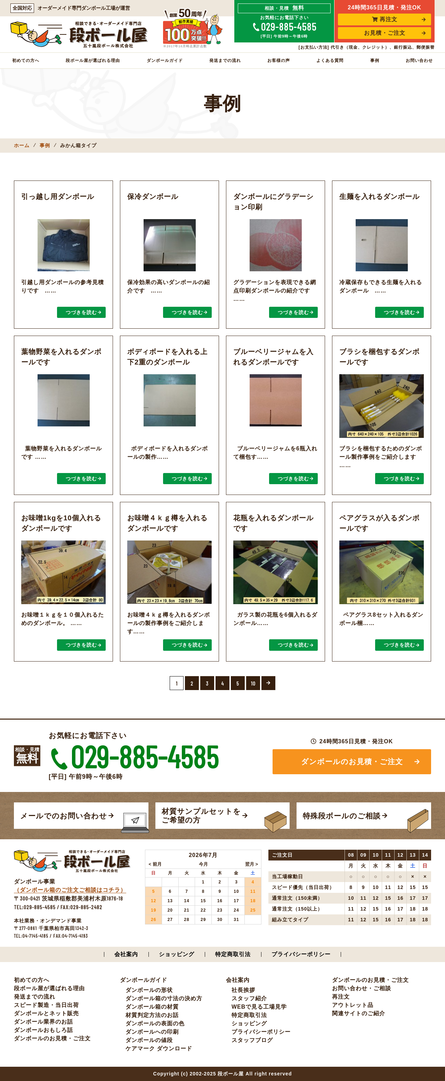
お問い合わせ (419, 60)
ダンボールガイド (165, 60)
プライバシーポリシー (301, 954)
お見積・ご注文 (384, 33)
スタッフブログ (252, 1040)
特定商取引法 (233, 954)
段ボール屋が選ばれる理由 (93, 60)
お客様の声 (278, 60)
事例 (374, 60)
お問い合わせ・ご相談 (361, 988)
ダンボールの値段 (149, 1040)
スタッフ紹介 (249, 998)
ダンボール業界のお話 (43, 1022)
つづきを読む (81, 312)
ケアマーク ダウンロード (159, 1048)
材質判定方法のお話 (152, 1015)
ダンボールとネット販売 (46, 1013)
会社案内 (126, 954)
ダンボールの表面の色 (155, 1023)
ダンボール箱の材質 (152, 1007)
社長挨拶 (243, 990)
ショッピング (176, 954)
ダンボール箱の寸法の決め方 (164, 998)
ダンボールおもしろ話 (43, 1030)
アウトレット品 (352, 1005)
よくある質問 (329, 60)
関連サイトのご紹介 (358, 1013)
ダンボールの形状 (149, 990)
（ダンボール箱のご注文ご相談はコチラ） (70, 890)
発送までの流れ (225, 60)
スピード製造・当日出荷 (46, 1005)
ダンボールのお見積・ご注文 (352, 762)
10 (253, 683)
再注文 (384, 19)
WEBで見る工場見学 (259, 1007)
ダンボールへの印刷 (152, 1032)
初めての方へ (25, 60)
